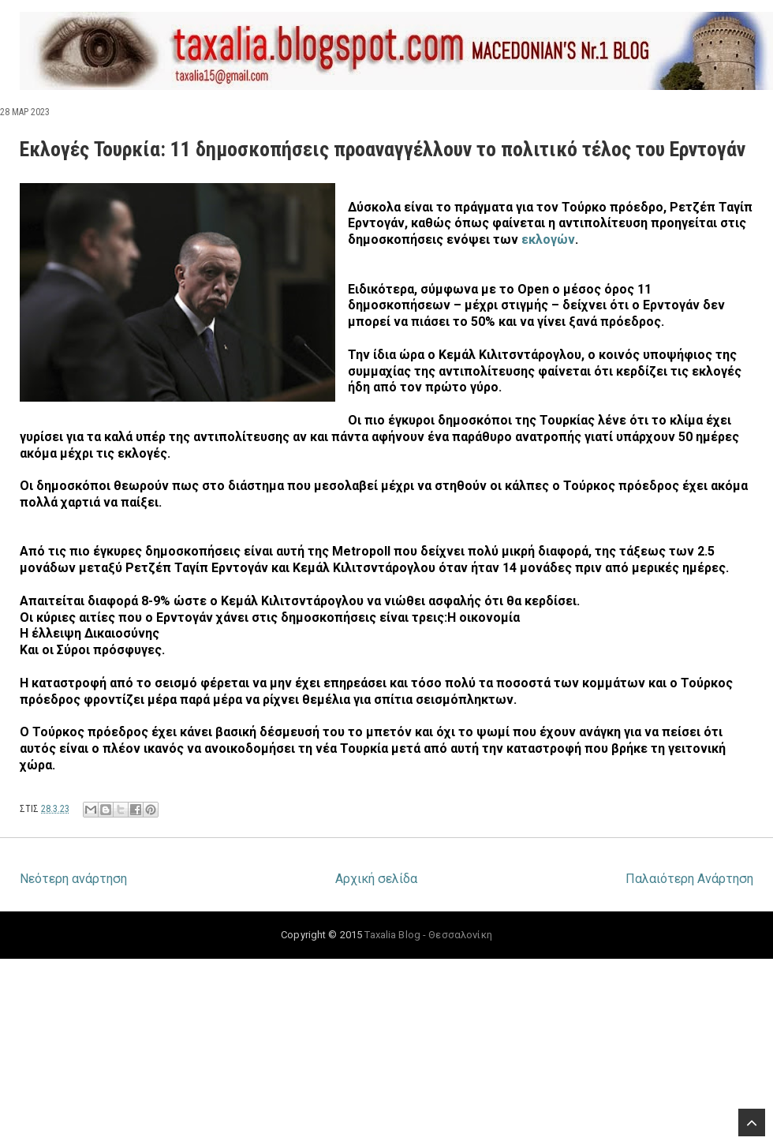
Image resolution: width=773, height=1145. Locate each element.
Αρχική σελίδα (376, 878)
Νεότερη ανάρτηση (73, 878)
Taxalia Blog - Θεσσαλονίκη (427, 935)
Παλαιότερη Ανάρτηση (689, 878)
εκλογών (548, 239)
